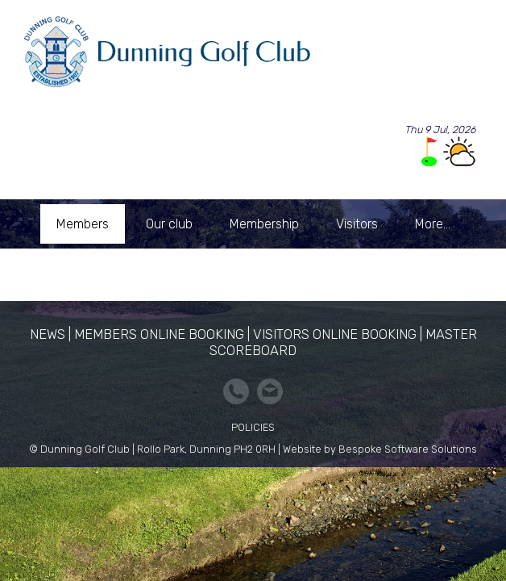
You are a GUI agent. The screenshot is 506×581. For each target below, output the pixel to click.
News (47, 334)
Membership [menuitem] (264, 224)
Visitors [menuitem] (357, 224)
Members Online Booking (159, 334)
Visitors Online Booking (335, 334)
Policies (253, 427)
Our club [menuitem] (169, 224)
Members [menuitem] (82, 224)
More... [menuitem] (432, 224)
